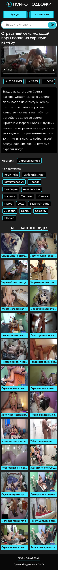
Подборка (10, 189)
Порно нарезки (29, 558)
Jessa (21, 203)
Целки (25, 210)
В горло (34, 182)
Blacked (9, 218)
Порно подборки (29, 4)
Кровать (43, 196)
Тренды (15, 14)
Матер (8, 203)
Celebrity (40, 210)
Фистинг (26, 196)
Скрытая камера (29, 160)
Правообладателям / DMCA (29, 564)
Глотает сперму (14, 182)
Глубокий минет (34, 174)
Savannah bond (39, 203)
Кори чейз (11, 174)
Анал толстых (31, 189)
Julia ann (9, 210)
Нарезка (9, 196)
